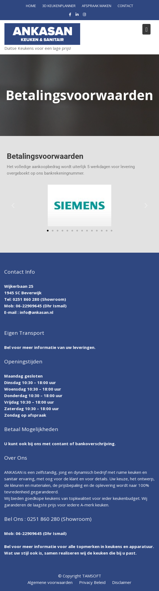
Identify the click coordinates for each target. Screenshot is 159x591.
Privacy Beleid (92, 582)
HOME (31, 5)
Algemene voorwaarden (50, 582)
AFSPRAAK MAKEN (96, 5)
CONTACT (125, 5)
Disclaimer (121, 582)
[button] (13, 205)
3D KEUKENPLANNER (59, 5)
